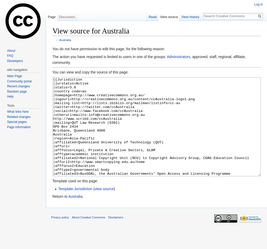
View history (190, 17)
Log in (258, 4)
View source (169, 17)
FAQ (10, 56)
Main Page (14, 76)
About (11, 51)
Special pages (17, 122)
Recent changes (18, 86)
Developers (15, 61)
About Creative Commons (88, 237)
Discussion (67, 17)
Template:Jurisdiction (75, 208)
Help (10, 96)
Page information (19, 127)
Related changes (19, 117)
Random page (17, 91)
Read (153, 17)
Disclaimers (115, 237)
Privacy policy (60, 237)
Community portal (19, 81)
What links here (18, 112)
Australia (65, 40)
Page (52, 17)
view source (104, 208)
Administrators (178, 57)
